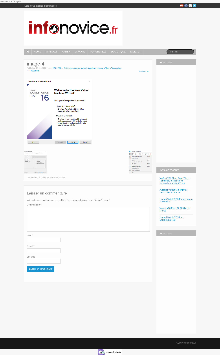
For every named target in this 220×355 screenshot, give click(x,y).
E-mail (30, 246)
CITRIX (66, 51)
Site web (31, 257)
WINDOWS (52, 51)
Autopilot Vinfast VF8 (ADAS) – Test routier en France (174, 191)
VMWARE (80, 51)
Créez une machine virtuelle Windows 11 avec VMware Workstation (92, 68)
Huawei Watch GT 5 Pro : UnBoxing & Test (172, 218)
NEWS (37, 51)
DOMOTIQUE (118, 51)
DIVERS (135, 51)
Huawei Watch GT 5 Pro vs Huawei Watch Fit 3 (176, 200)
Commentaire (34, 205)
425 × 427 (57, 68)
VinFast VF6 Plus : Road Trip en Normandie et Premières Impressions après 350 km (175, 181)
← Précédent (33, 70)
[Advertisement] (165, 113)
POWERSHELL (98, 51)
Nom (30, 235)
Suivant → (144, 71)
